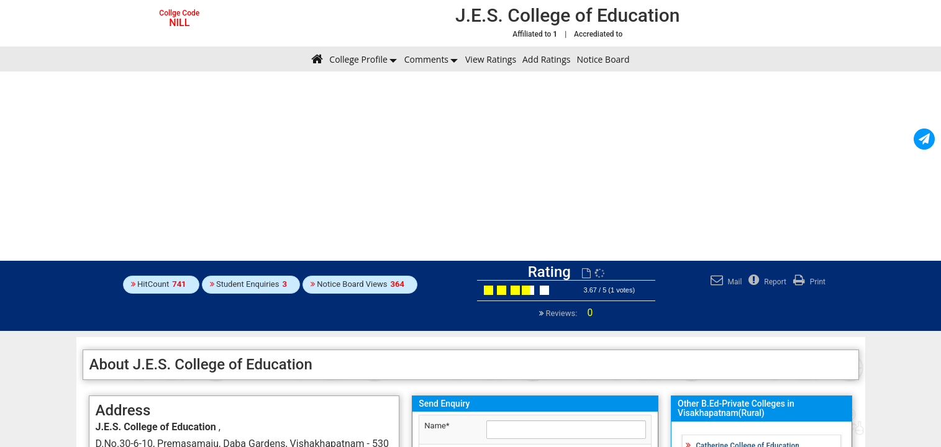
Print (807, 282)
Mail (724, 282)
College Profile (358, 59)
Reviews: (568, 313)
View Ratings (490, 59)
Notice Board (602, 59)
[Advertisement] (470, 164)
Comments (426, 59)
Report (765, 282)
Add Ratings (546, 59)
